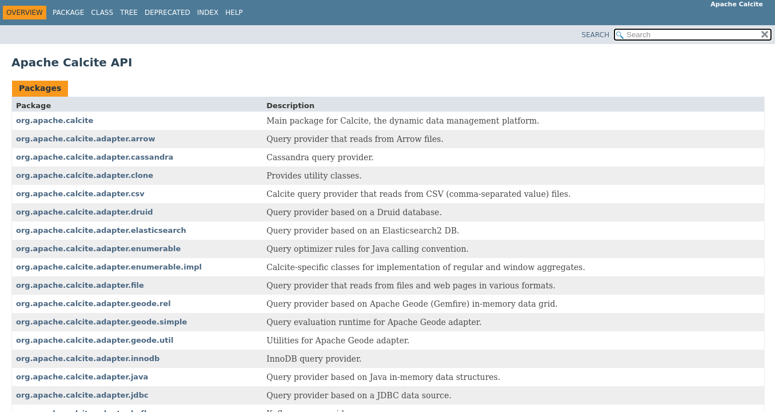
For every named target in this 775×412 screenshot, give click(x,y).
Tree (129, 13)
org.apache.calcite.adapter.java (82, 377)
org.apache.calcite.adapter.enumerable (98, 248)
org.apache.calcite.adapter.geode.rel (93, 303)
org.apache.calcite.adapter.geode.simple (101, 322)
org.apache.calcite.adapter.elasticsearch (101, 230)
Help (234, 13)
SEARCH (596, 35)
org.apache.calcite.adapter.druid (84, 212)
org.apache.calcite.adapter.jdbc (82, 395)
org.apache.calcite (54, 120)
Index (208, 13)
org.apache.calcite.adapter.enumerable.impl (109, 267)
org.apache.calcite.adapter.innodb (87, 358)
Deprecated (167, 13)
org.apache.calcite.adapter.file (80, 285)
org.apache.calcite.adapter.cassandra (94, 157)
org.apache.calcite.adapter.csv (80, 193)
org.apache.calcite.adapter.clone (84, 175)
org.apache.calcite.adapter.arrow (85, 138)
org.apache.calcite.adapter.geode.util (94, 340)
